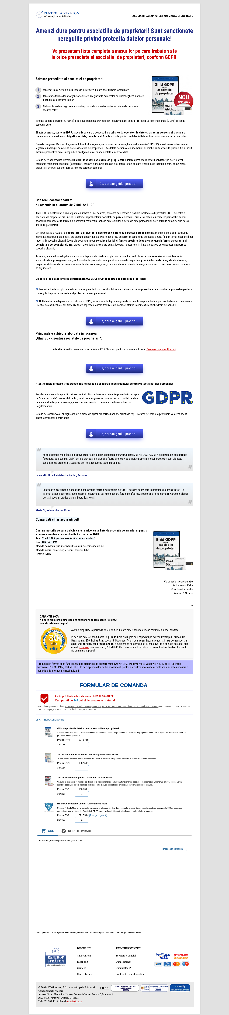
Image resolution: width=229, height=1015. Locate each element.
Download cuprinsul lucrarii (161, 349)
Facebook (82, 961)
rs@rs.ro (84, 647)
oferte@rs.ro (74, 1001)
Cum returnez (84, 974)
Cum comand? (123, 961)
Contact (81, 967)
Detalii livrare (76, 831)
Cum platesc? (123, 967)
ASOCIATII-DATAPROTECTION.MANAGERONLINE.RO (162, 16)
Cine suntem (84, 955)
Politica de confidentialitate (131, 974)
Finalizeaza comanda (175, 849)
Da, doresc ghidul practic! (118, 184)
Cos (47, 831)
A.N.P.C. (104, 988)
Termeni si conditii (126, 955)
